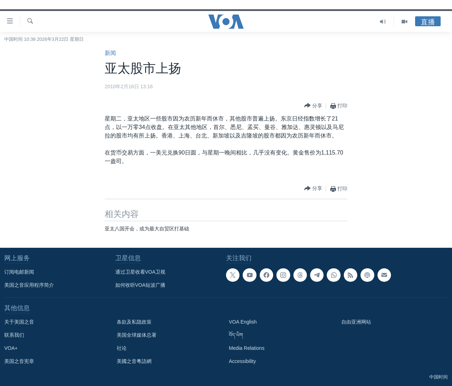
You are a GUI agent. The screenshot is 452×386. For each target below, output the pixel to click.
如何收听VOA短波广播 (140, 285)
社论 (122, 348)
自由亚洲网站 (356, 322)
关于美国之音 (19, 322)
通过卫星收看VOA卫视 (140, 272)
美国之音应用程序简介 (29, 285)
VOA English (243, 322)
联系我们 (14, 335)
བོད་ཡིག (236, 335)
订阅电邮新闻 (19, 272)
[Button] (313, 106)
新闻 (110, 53)
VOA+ (11, 348)
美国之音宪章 (19, 361)
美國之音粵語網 (134, 361)
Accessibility (242, 361)
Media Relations (246, 348)
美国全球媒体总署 (136, 335)
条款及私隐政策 (134, 322)
